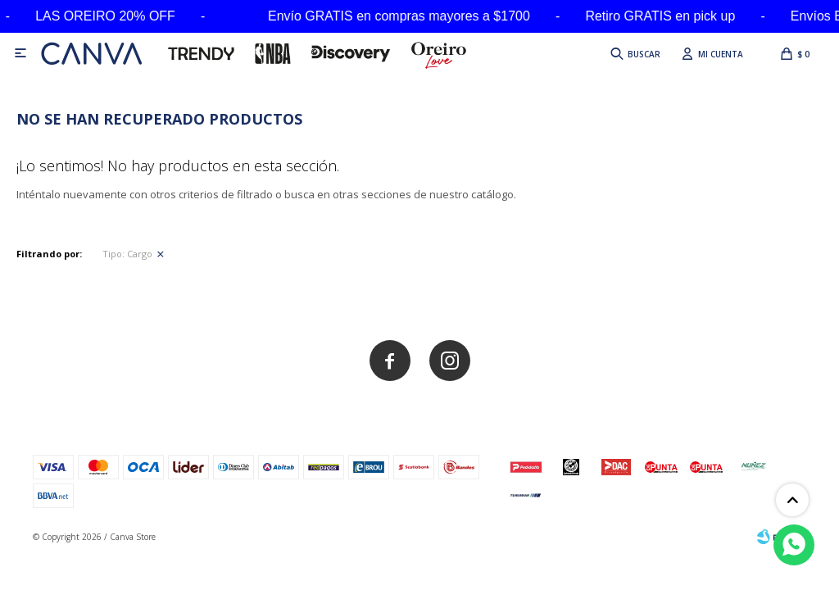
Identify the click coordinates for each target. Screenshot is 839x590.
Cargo (127, 253)
